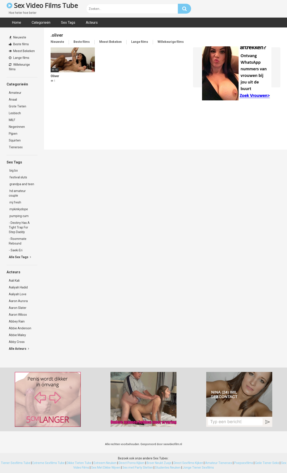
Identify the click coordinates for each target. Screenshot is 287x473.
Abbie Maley (17, 335)
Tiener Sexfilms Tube (15, 463)
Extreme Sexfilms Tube (48, 463)
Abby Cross (17, 342)
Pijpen (13, 133)
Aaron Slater (17, 308)
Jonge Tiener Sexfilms (198, 467)
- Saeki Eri (15, 250)
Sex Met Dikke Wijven (105, 467)
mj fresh (15, 202)
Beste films (19, 44)
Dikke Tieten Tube (79, 463)
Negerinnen (17, 127)
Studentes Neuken (168, 467)
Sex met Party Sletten (137, 467)
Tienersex (16, 147)
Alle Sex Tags (20, 257)
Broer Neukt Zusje (159, 463)
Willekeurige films (19, 67)
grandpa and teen (21, 184)
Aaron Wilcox (18, 314)
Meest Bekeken (22, 51)
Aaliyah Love (17, 294)
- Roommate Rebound (17, 241)
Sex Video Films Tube (42, 5)
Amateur (15, 92)
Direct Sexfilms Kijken (188, 463)
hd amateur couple (17, 193)
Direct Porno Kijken (132, 463)
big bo (13, 170)
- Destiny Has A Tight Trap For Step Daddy (19, 227)
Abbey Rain (17, 321)
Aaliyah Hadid (18, 287)
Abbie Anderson (20, 328)
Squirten (15, 140)
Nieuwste (17, 37)
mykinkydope (18, 209)
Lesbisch (15, 113)
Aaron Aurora (18, 301)
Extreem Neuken (105, 463)
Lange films (19, 58)
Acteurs (92, 22)
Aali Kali (14, 280)
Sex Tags (68, 22)
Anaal (13, 99)
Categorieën (41, 22)
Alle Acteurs (19, 348)
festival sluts (18, 177)
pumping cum (19, 216)
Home (16, 22)
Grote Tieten (17, 106)
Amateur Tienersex (218, 463)
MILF (12, 120)
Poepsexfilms (243, 463)
